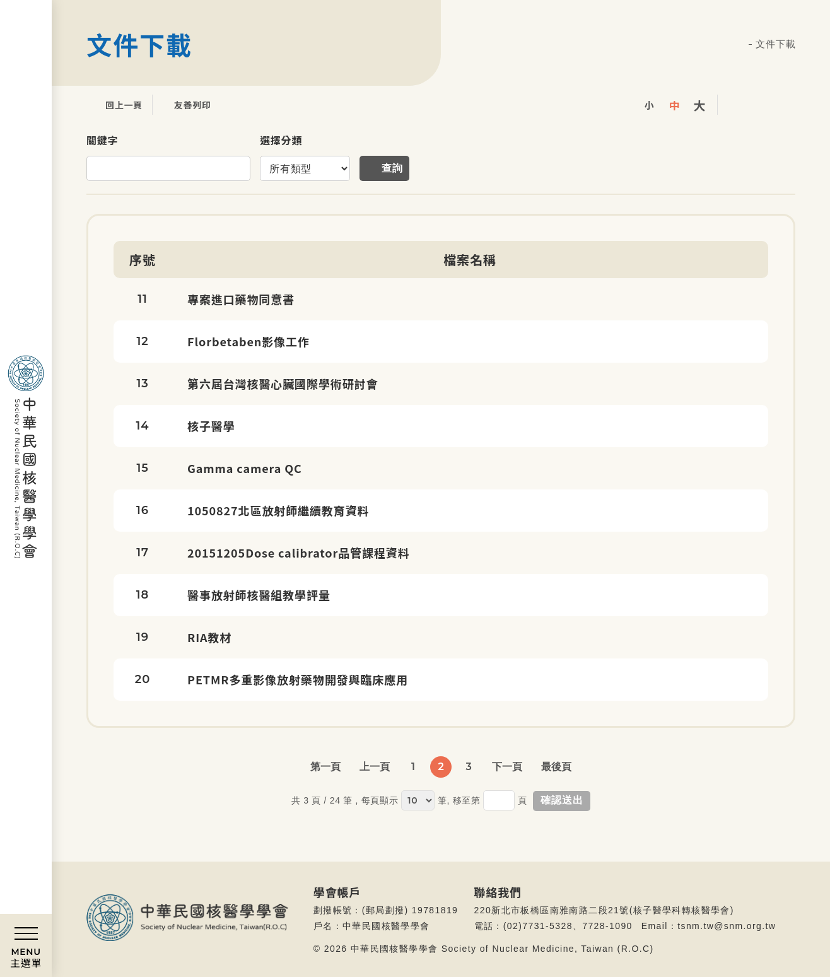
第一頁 (325, 767)
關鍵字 (102, 140)
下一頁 (507, 767)
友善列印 (183, 105)
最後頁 (556, 767)
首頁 (739, 44)
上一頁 (374, 767)
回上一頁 (114, 105)
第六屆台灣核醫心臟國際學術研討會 (282, 383)
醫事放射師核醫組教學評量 (258, 595)
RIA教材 (209, 637)
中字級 (674, 105)
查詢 (392, 168)
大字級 (699, 105)
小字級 (649, 105)
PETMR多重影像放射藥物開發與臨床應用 (297, 679)
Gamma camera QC (244, 468)
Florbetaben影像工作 (248, 341)
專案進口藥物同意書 (241, 299)
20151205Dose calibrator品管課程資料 (298, 552)
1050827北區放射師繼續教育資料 (278, 510)
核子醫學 (211, 426)
